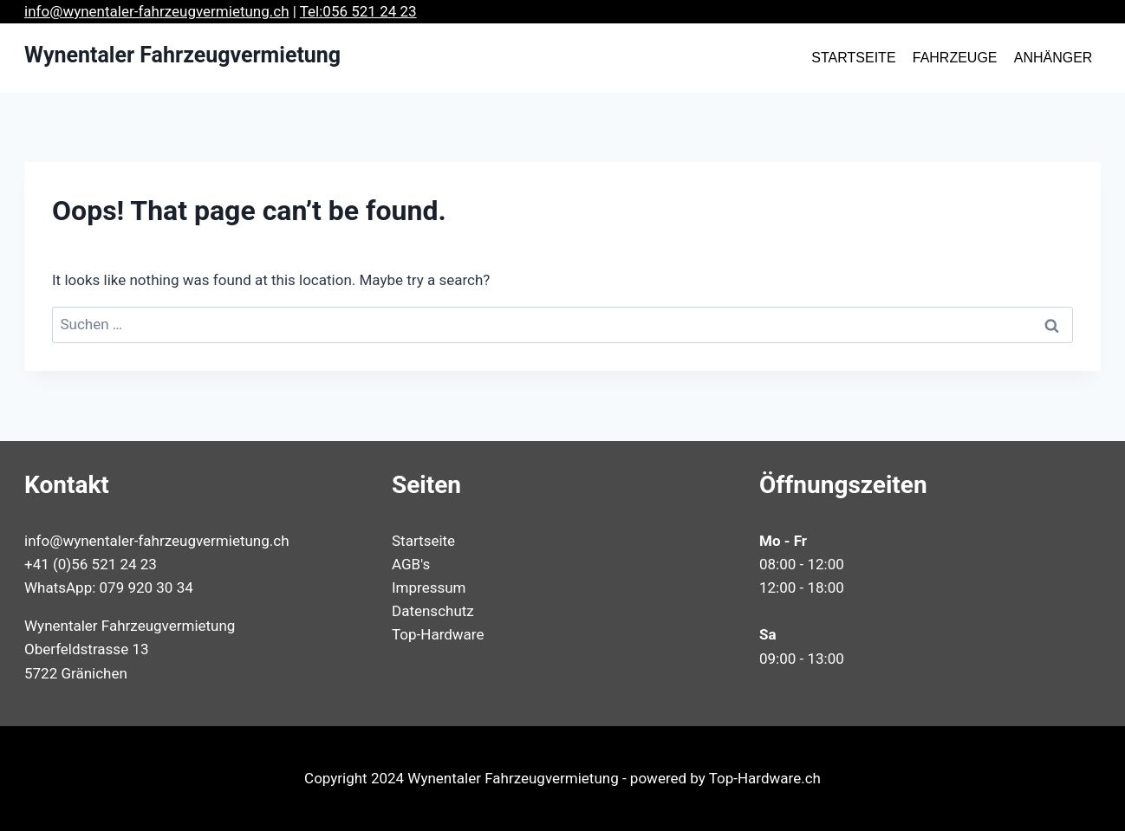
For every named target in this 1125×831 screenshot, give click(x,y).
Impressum (429, 587)
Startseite (423, 540)
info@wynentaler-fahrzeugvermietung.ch (156, 11)
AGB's (411, 564)
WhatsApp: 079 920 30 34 (108, 587)
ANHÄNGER (1053, 57)
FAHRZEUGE (955, 57)
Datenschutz (433, 611)
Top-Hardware (438, 634)
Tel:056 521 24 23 (358, 11)
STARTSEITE (853, 57)
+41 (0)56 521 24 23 (90, 564)
